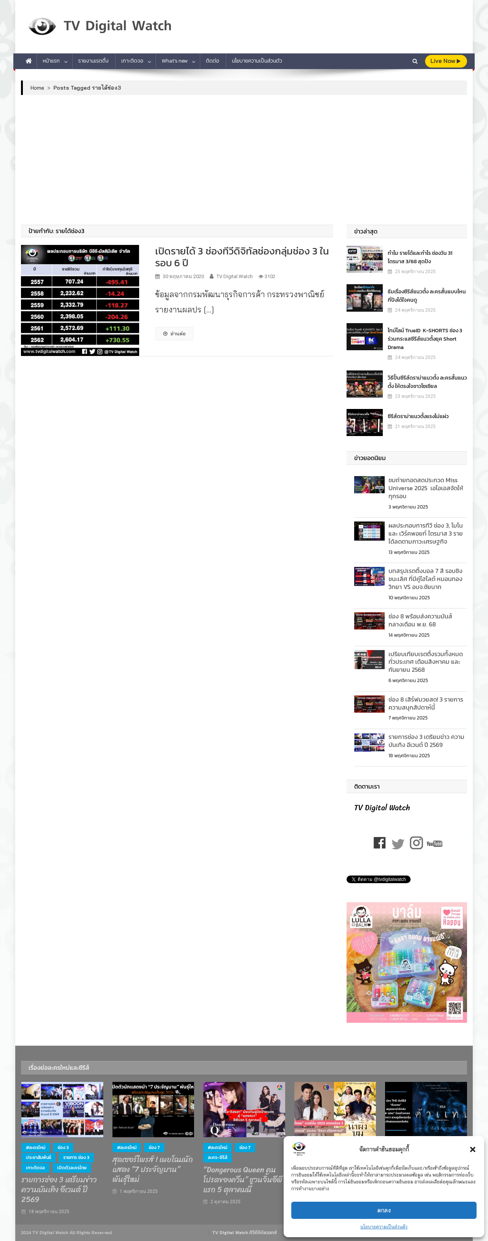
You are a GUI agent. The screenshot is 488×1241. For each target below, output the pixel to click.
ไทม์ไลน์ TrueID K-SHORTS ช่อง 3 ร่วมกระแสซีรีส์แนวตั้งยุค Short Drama (425, 338)
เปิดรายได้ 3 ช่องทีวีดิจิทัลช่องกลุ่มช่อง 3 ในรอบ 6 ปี (242, 256)
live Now (445, 60)
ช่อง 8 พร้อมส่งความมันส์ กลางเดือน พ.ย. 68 (420, 620)
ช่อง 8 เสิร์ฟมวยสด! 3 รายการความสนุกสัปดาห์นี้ (425, 703)
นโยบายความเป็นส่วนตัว (384, 1227)
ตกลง (384, 1210)
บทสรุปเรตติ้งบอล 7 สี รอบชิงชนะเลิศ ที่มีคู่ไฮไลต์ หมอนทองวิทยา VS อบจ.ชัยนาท (425, 578)
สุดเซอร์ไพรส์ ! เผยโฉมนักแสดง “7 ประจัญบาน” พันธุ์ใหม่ (152, 1170)
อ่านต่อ (174, 333)
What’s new (175, 61)
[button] (473, 1149)
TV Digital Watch (235, 276)
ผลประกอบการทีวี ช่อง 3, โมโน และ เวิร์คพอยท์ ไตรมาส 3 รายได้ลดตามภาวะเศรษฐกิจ (425, 533)
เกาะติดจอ (132, 61)
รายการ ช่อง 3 (76, 1157)
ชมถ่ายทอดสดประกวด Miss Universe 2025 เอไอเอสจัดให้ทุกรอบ (425, 488)
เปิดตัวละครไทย (72, 1167)
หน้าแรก (51, 61)
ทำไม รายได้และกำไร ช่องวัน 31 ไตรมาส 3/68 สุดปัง (420, 257)
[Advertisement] (244, 159)
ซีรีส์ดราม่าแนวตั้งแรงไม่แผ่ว (418, 416)
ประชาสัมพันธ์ (38, 1157)
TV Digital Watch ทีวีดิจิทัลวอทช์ (244, 1232)
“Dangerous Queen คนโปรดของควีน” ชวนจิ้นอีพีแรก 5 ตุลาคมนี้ (243, 1180)
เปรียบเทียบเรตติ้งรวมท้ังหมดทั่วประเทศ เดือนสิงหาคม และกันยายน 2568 (425, 661)
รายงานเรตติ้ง (93, 61)
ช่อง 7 (154, 1147)
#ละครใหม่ (35, 1147)
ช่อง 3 (63, 1147)
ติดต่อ (212, 61)
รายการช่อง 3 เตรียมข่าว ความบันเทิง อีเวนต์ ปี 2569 (426, 740)
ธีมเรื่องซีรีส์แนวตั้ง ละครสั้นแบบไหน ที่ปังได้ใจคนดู (427, 295)
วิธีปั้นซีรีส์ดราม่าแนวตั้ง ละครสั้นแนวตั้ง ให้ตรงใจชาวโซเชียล (427, 381)
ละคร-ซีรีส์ (217, 1157)
